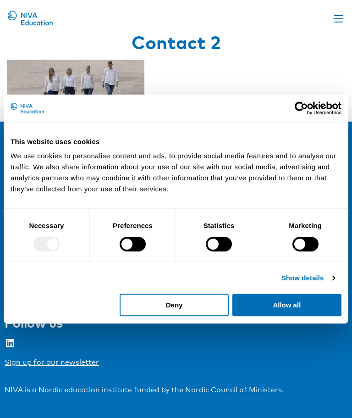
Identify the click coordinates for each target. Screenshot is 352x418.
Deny (174, 305)
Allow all (287, 305)
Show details (302, 278)
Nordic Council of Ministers (233, 389)
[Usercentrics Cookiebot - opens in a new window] (301, 108)
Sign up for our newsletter (52, 362)
